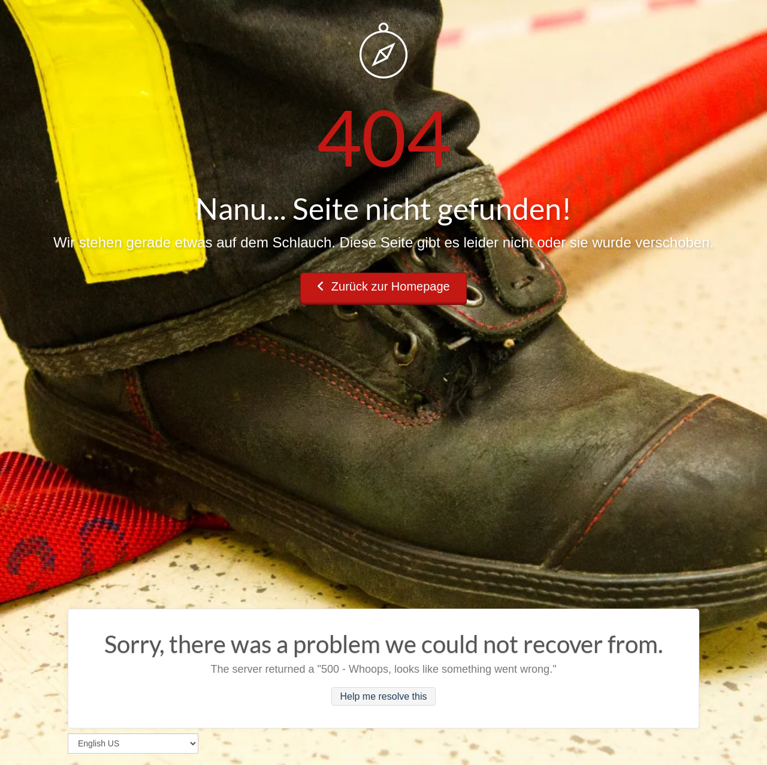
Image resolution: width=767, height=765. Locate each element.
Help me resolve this (383, 696)
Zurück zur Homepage (383, 286)
